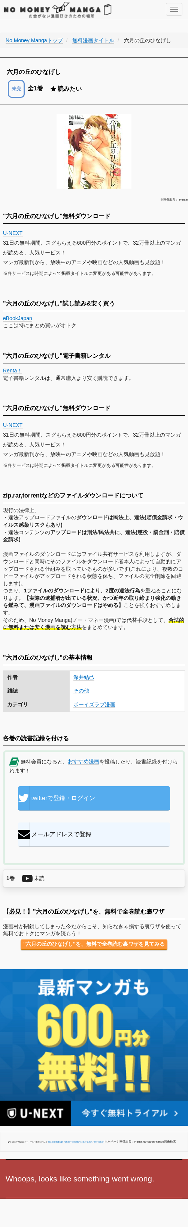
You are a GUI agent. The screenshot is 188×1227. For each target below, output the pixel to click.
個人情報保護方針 (55, 1142)
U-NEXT (13, 233)
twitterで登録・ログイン (56, 798)
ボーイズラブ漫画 (94, 704)
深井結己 (83, 677)
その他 (81, 691)
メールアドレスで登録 (54, 834)
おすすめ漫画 (83, 761)
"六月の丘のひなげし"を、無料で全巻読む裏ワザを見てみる (93, 944)
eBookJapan (17, 318)
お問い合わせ (98, 1142)
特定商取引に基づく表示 (82, 1142)
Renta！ (12, 371)
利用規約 (67, 1142)
